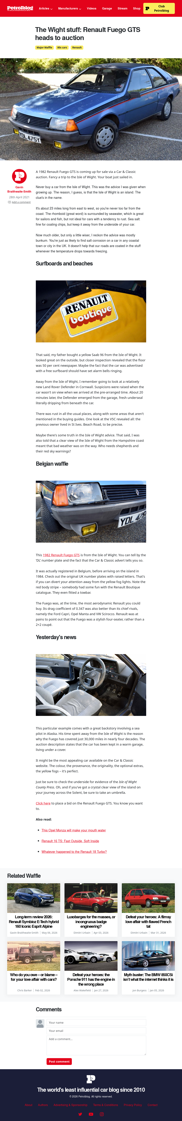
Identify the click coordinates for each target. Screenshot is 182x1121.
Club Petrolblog (157, 8)
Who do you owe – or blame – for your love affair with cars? (33, 977)
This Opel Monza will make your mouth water (74, 830)
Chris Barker (24, 990)
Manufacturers (69, 8)
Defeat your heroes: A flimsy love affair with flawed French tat (148, 921)
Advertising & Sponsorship (70, 1105)
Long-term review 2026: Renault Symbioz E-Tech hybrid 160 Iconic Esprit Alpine (34, 921)
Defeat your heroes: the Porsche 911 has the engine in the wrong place (91, 979)
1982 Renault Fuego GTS (61, 555)
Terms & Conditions (105, 1105)
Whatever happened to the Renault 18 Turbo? (74, 851)
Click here (43, 803)
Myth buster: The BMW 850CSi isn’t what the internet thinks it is (148, 977)
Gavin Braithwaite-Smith (19, 189)
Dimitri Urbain (82, 932)
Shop (136, 8)
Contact (152, 1105)
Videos (91, 8)
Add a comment (19, 202)
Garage (107, 8)
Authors (43, 1105)
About (28, 1105)
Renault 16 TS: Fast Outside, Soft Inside (70, 840)
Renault (77, 47)
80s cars (62, 47)
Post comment (59, 1061)
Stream (122, 8)
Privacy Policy (133, 1105)
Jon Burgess (140, 990)
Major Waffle (44, 47)
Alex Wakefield (82, 990)
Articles (45, 8)
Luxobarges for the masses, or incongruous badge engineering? (91, 921)
